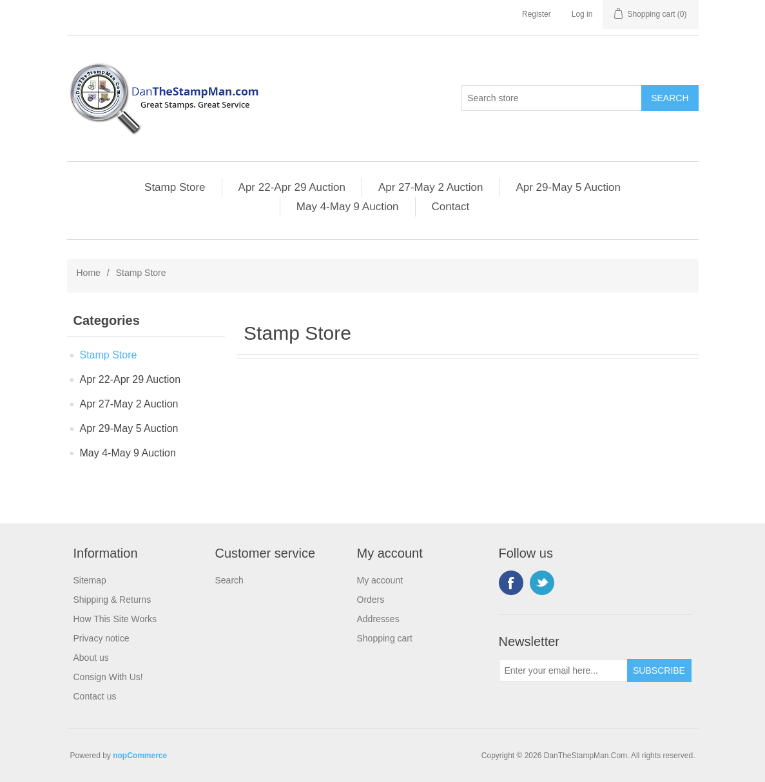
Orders (371, 599)
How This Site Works (115, 619)
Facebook (511, 583)
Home (89, 273)
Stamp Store (175, 187)
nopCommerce (140, 755)
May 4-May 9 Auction (347, 206)
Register (536, 14)
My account (380, 580)
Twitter (542, 583)
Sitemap (89, 580)
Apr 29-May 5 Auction (568, 187)
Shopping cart (384, 638)
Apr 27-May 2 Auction (430, 187)
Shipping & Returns (112, 599)
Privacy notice (101, 638)
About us (91, 657)
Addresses (378, 619)
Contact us (95, 696)
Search (229, 580)
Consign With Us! (108, 677)
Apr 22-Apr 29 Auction (291, 187)
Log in (582, 14)
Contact (451, 206)
